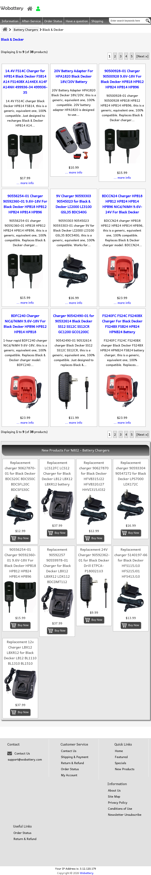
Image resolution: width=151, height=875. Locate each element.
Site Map (114, 796)
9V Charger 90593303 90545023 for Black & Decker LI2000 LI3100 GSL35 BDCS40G (74, 204)
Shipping (97, 21)
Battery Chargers (26, 29)
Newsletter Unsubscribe (124, 814)
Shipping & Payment (74, 757)
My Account (69, 775)
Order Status (53, 21)
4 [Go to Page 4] (126, 56)
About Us (114, 790)
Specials (120, 763)
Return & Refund (72, 763)
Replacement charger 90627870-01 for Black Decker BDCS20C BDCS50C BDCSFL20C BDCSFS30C (20, 476)
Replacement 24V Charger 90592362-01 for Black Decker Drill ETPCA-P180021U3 (94, 560)
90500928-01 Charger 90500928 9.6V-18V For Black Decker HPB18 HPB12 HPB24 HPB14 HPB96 (122, 79)
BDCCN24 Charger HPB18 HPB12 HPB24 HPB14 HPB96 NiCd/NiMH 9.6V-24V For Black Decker (122, 204)
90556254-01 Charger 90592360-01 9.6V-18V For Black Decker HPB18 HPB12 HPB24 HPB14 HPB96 (25, 204)
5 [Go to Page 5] (132, 56)
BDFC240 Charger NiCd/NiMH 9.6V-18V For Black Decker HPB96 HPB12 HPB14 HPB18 (25, 324)
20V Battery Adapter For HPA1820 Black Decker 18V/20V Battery (73, 76)
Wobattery (86, 873)
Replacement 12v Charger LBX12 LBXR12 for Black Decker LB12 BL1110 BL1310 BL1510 (20, 652)
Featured (121, 757)
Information (10, 21)
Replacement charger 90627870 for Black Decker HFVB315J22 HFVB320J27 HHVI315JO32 (94, 476)
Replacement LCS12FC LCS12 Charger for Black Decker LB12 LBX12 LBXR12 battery (57, 473)
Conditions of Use (120, 808)
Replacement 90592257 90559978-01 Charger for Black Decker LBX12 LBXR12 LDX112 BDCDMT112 (57, 565)
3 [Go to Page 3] (121, 56)
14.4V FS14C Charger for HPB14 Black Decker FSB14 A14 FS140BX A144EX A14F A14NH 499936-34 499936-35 (25, 81)
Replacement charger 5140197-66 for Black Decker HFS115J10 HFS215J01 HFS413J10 (130, 563)
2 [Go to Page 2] (115, 56)
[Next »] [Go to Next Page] (142, 56)
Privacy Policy (117, 802)
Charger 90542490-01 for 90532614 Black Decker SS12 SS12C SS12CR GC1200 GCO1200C (73, 324)
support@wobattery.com (25, 759)
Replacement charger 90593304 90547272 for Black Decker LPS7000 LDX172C (130, 473)
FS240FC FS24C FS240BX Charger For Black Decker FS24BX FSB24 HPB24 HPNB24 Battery (122, 324)
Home (119, 751)
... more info (25, 182)
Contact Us (22, 753)
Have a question (77, 21)
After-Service (31, 21)
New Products (124, 769)
